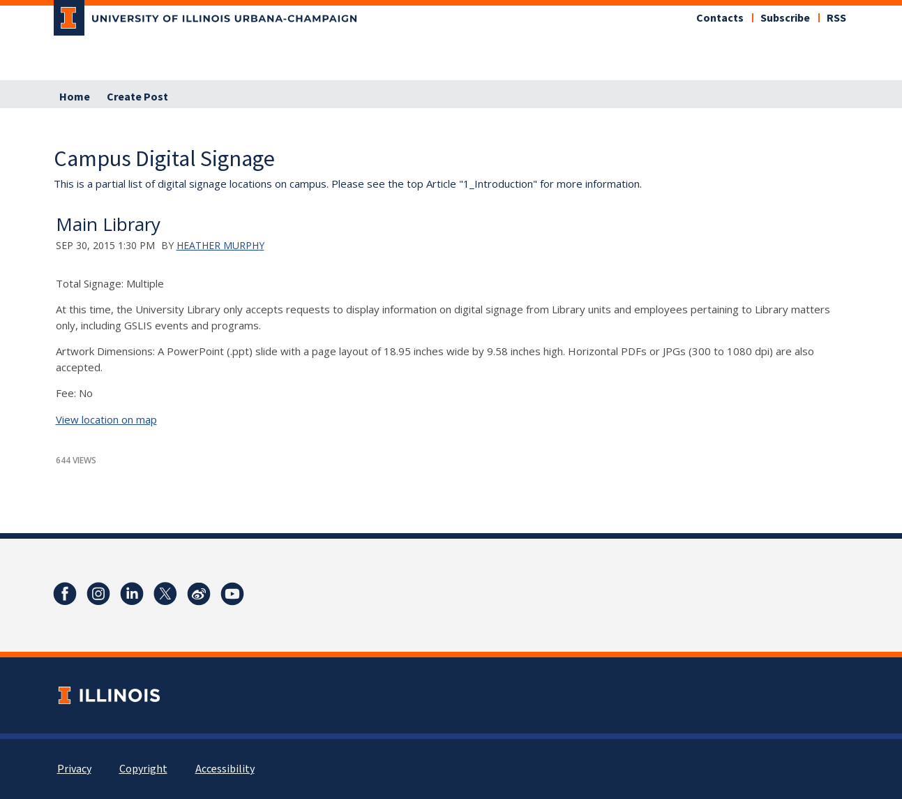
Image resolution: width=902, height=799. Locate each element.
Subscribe (785, 18)
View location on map (106, 419)
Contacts (720, 18)
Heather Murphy (220, 245)
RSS (836, 18)
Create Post (137, 97)
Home (74, 97)
